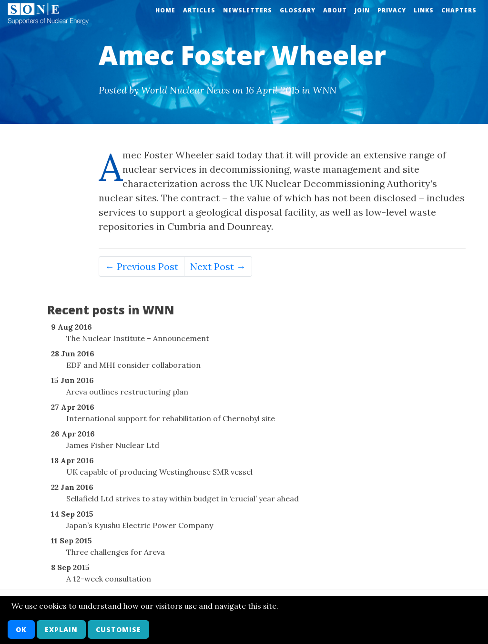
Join (362, 10)
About (335, 10)
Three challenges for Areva (115, 552)
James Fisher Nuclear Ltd (112, 445)
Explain (61, 629)
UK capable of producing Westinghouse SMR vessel (159, 472)
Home (165, 10)
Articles (199, 10)
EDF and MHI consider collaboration (133, 365)
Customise (118, 629)
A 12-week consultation (108, 578)
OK (21, 629)
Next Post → (218, 266)
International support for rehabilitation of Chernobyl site (170, 418)
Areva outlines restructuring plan (127, 391)
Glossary (297, 10)
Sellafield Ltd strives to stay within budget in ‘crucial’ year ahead (182, 498)
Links (424, 10)
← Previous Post (141, 266)
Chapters (459, 10)
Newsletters (247, 10)
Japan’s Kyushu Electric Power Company (139, 525)
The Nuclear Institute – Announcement (137, 338)
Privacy (391, 10)
